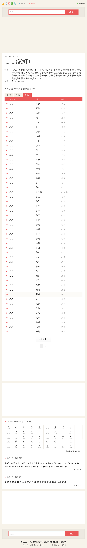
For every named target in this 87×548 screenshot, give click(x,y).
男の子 (18, 95)
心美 (14, 75)
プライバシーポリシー (45, 545)
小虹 (51, 70)
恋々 (32, 75)
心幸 (51, 73)
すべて (9, 95)
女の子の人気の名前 (13, 458)
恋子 (42, 75)
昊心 (79, 75)
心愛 (60, 73)
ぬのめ (70, 463)
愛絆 (65, 75)
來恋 (14, 70)
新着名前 (54, 545)
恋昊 (51, 75)
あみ (66, 466)
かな (22, 466)
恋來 (37, 75)
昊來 (69, 75)
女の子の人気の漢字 (13, 477)
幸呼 (65, 70)
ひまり (36, 463)
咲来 (32, 70)
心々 (26, 73)
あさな (39, 466)
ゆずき (48, 463)
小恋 (42, 70)
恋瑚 (60, 75)
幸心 (74, 70)
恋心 (46, 75)
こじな (64, 463)
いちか (42, 463)
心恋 (55, 73)
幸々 (60, 70)
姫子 (37, 70)
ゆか (61, 466)
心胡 (18, 75)
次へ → (38, 78)
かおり (30, 463)
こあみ (76, 463)
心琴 (74, 73)
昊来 (18, 78)
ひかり (24, 463)
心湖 (69, 73)
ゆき (6, 466)
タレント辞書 (62, 545)
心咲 (37, 73)
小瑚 (46, 70)
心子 (42, 73)
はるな (33, 466)
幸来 (14, 73)
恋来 (55, 75)
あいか (50, 466)
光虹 (23, 70)
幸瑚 (18, 73)
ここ (11, 104)
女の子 (12, 56)
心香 (28, 75)
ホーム (7, 56)
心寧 (46, 73)
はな (59, 463)
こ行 (17, 56)
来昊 (32, 78)
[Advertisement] (43, 35)
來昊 (18, 70)
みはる (27, 466)
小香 (55, 70)
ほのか (11, 466)
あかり (18, 463)
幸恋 (79, 70)
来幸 (28, 78)
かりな (13, 463)
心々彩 (31, 73)
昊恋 (14, 78)
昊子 (74, 75)
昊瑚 (23, 78)
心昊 (65, 73)
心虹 (23, 75)
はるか (54, 463)
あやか (44, 466)
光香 (28, 70)
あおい (17, 466)
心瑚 (79, 73)
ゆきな (7, 463)
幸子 (69, 70)
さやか (56, 466)
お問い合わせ (34, 545)
